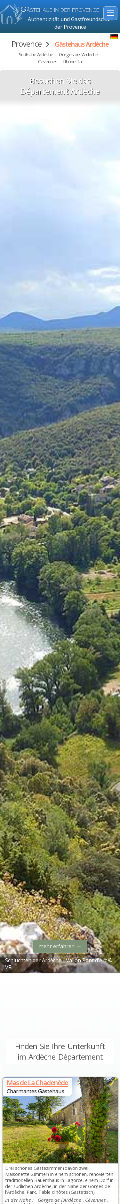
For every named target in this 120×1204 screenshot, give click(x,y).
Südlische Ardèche (36, 54)
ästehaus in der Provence (59, 10)
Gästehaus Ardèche (81, 44)
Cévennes (47, 61)
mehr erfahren (56, 946)
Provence (27, 43)
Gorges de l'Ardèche (78, 54)
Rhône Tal (72, 61)
